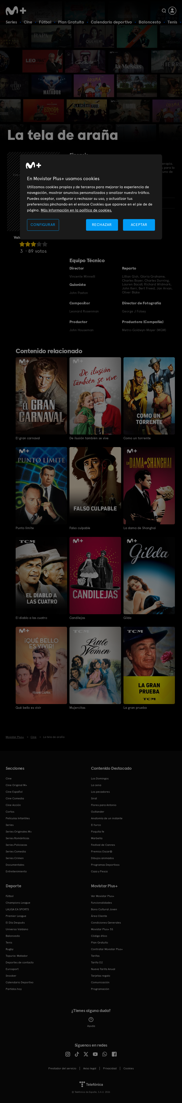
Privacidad (110, 1068)
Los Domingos (100, 778)
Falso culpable (79, 528)
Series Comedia (16, 851)
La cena (96, 785)
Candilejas (77, 618)
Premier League (16, 916)
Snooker (11, 975)
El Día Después (15, 922)
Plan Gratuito (71, 21)
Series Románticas (17, 838)
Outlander (97, 811)
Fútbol (45, 21)
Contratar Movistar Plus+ (107, 949)
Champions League (18, 902)
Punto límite (25, 528)
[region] (91, 196)
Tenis (172, 21)
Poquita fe (97, 831)
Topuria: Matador (17, 955)
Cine (28, 21)
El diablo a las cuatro (31, 618)
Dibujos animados (102, 858)
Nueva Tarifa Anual (103, 969)
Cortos (10, 811)
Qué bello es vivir (28, 707)
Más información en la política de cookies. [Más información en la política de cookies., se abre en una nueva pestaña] (76, 210)
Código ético (99, 936)
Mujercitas (77, 707)
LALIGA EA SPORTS (17, 909)
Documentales (15, 864)
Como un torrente (137, 438)
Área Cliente (99, 916)
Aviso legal (89, 1068)
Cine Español (14, 791)
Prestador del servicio (62, 1068)
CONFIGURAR (43, 224)
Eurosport (12, 969)
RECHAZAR (102, 224)
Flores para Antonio (103, 805)
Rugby (9, 949)
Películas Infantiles (18, 818)
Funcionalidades (101, 902)
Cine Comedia (15, 798)
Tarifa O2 (97, 962)
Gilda (127, 618)
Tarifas (95, 955)
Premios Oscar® (101, 851)
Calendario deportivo (111, 21)
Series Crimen (15, 858)
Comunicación (100, 982)
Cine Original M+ (16, 785)
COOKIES (128, 1068)
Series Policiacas (16, 845)
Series (11, 21)
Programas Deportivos (105, 864)
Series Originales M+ (19, 831)
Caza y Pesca (99, 871)
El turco (96, 825)
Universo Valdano (17, 929)
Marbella (96, 838)
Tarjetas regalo (100, 975)
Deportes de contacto (20, 962)
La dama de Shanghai (139, 528)
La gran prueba (135, 707)
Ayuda (91, 1022)
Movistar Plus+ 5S (102, 929)
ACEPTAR (139, 224)
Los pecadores (100, 791)
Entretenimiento (16, 871)
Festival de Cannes (103, 845)
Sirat (94, 798)
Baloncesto (150, 21)
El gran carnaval (28, 438)
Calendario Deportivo (19, 982)
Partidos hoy (14, 989)
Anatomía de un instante (107, 818)
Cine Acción (13, 805)
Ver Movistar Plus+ (102, 896)
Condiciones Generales (106, 922)
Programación (100, 989)
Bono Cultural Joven (104, 909)
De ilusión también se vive (89, 438)
